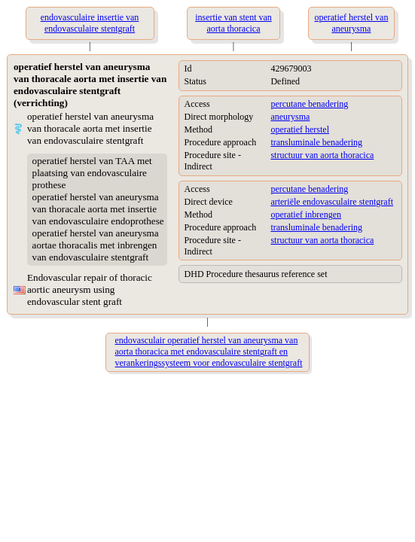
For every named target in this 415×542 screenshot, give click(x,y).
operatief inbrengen (305, 214)
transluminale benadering (316, 142)
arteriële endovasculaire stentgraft (331, 201)
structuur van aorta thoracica (322, 155)
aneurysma (290, 116)
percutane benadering (309, 104)
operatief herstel (299, 129)
